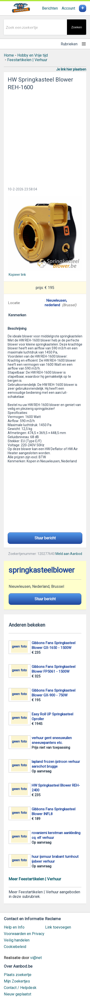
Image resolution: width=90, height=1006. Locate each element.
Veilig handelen (17, 940)
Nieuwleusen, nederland (56, 302)
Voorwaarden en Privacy (24, 933)
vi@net (36, 957)
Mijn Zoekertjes (17, 981)
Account (68, 8)
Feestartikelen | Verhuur (27, 60)
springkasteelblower (42, 570)
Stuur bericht (45, 538)
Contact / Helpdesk (20, 987)
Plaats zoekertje (17, 974)
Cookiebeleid (15, 946)
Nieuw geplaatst (17, 994)
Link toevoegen (58, 927)
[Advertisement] (45, 137)
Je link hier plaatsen (71, 69)
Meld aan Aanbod (68, 554)
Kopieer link (17, 275)
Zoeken (76, 27)
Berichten (50, 8)
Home (9, 55)
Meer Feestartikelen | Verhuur (35, 879)
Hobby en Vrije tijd (32, 55)
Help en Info (14, 927)
